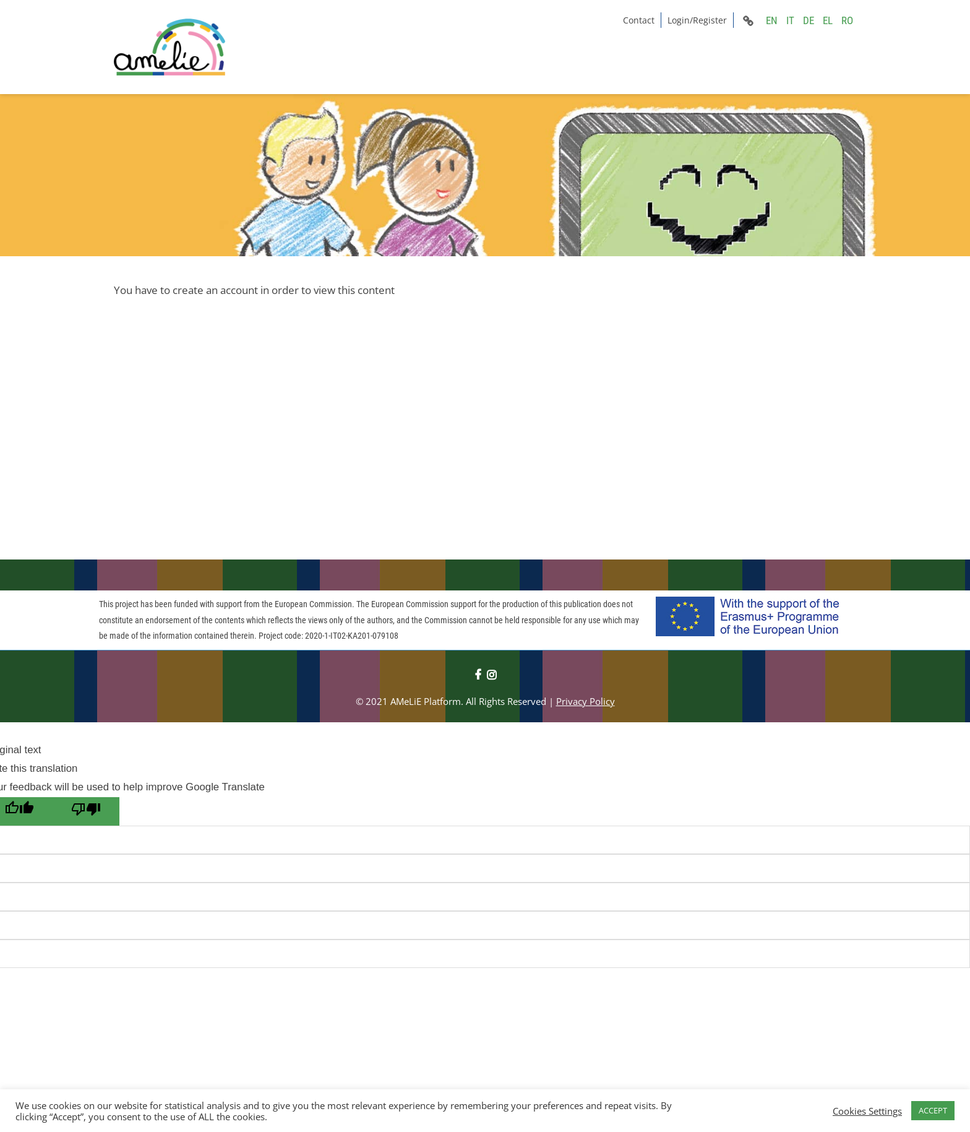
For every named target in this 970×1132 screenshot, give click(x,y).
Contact (639, 20)
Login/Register (697, 20)
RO (847, 20)
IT (790, 20)
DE (808, 20)
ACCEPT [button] (933, 1110)
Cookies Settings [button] (867, 1111)
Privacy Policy (585, 701)
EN (772, 20)
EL (828, 20)
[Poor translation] (86, 811)
